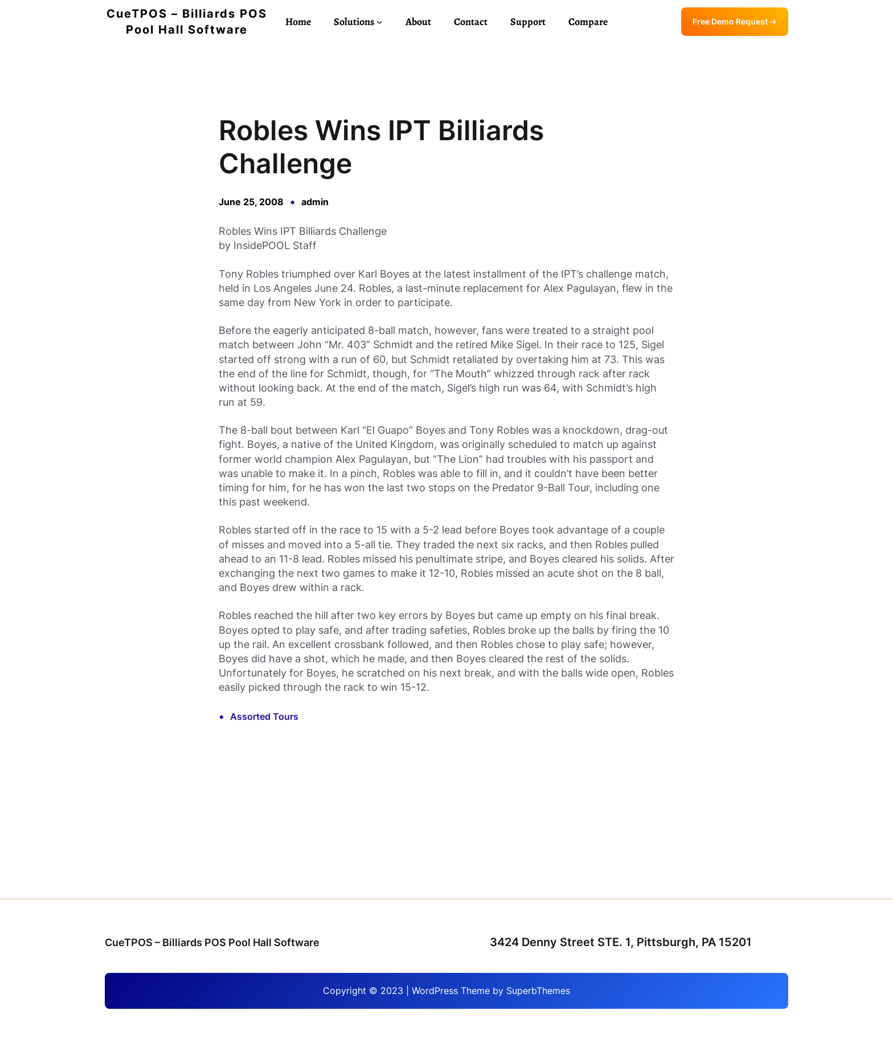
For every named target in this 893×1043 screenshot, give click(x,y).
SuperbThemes (538, 990)
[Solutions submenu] (379, 22)
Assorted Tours (264, 716)
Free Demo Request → (735, 21)
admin (315, 201)
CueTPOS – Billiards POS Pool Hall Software (212, 942)
